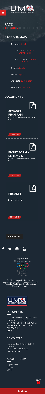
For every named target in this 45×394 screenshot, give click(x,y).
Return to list (14, 236)
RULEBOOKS (12, 328)
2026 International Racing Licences (21, 318)
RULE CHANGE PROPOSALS (19, 325)
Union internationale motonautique (22, 10)
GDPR (9, 370)
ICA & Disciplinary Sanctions (18, 320)
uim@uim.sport (14, 351)
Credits (10, 367)
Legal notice (12, 365)
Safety (9, 331)
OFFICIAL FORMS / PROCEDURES (22, 323)
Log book (22, 391)
